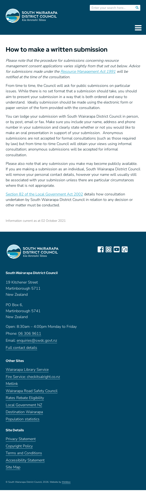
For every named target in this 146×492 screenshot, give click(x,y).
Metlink (12, 385)
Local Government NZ (24, 407)
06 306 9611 (29, 335)
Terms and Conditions (24, 455)
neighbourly (125, 249)
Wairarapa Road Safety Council (31, 392)
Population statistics (23, 421)
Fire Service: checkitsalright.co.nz (33, 378)
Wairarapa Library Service (27, 371)
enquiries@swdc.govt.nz (37, 342)
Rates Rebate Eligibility (25, 399)
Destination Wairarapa (24, 413)
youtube (117, 249)
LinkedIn (133, 249)
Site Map (13, 469)
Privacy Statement (21, 440)
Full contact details (21, 349)
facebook (101, 249)
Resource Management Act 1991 (88, 71)
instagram (109, 249)
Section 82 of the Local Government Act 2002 (44, 194)
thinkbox (66, 484)
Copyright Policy (19, 448)
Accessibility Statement (25, 462)
